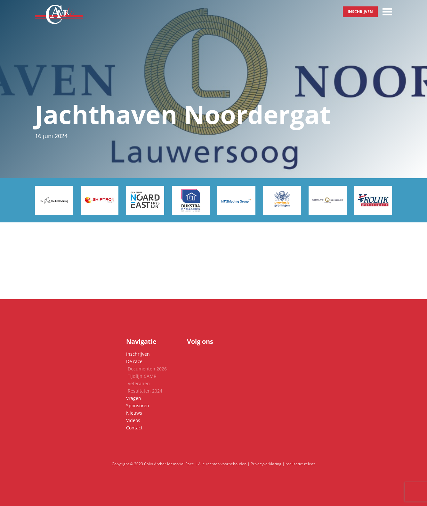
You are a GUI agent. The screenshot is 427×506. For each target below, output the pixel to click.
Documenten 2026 (147, 369)
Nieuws (134, 413)
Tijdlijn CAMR (142, 376)
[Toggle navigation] (387, 12)
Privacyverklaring (266, 464)
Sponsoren (137, 405)
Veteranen (139, 383)
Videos (133, 420)
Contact (134, 428)
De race (134, 361)
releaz (309, 464)
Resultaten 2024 (145, 391)
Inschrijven (360, 11)
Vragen (133, 398)
